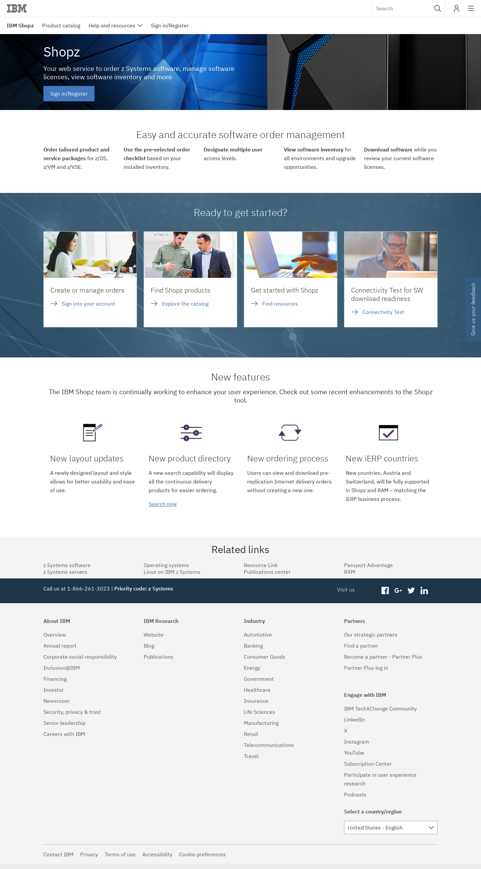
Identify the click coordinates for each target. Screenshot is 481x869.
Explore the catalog (185, 303)
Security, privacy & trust (72, 712)
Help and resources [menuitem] (112, 25)
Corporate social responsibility (80, 656)
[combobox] (408, 8)
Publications (158, 656)
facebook (385, 590)
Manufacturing (261, 723)
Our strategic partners (370, 634)
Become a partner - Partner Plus (383, 656)
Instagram (356, 741)
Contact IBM (58, 854)
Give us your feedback (473, 309)
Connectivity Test (383, 312)
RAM (349, 571)
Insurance (256, 700)
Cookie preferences (202, 854)
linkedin (424, 590)
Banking (253, 645)
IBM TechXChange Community (380, 708)
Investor (53, 689)
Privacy (89, 854)
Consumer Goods (264, 656)
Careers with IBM (64, 734)
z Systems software (67, 565)
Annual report (59, 645)
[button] (438, 8)
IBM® (17, 8)
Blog (149, 645)
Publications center (267, 571)
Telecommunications (269, 745)
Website (153, 634)
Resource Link (261, 565)
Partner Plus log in (366, 667)
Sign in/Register (69, 93)
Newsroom (56, 700)
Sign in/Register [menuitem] (170, 25)
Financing (54, 678)
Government (259, 678)
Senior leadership (64, 723)
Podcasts (355, 794)
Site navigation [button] (471, 12)
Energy (252, 667)
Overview (54, 634)
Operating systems (166, 565)
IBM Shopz (20, 25)
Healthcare (257, 689)
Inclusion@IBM (61, 667)
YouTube (354, 752)
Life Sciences (259, 712)
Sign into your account (88, 303)
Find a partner (361, 645)
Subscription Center (368, 763)
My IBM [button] (457, 11)
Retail (251, 734)
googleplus (398, 590)
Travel (251, 756)
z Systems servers (65, 571)
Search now (163, 504)
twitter (411, 590)
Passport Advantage (368, 565)
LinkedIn (354, 719)
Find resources (280, 303)
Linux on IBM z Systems (172, 571)
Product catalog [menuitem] (61, 25)
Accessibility (157, 854)
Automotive (258, 634)
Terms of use (120, 854)
